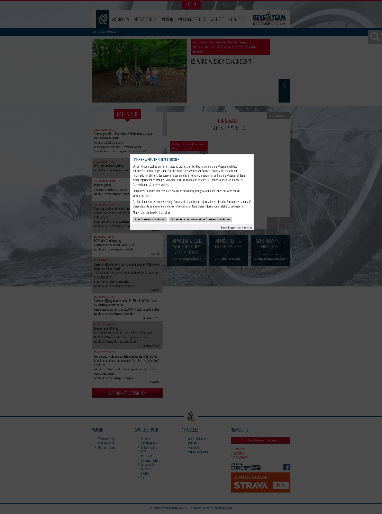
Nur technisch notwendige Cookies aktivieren (200, 219)
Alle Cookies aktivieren (150, 219)
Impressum (247, 227)
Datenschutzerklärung (231, 227)
